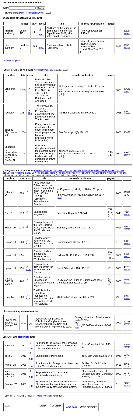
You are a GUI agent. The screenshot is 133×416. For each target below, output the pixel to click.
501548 (127, 155)
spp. (41, 34)
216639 (127, 114)
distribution (23, 337)
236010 (127, 229)
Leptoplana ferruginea (83, 170)
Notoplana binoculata (24, 173)
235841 (127, 243)
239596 (127, 386)
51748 (126, 92)
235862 (127, 283)
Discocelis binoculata (62, 170)
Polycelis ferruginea (43, 170)
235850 (127, 215)
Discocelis (24, 13)
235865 (127, 270)
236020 (127, 257)
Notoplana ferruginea (66, 173)
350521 (127, 324)
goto (61, 94)
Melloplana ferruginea (104, 170)
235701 (127, 48)
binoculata (34, 13)
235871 (127, 33)
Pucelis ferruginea (11, 60)
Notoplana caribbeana (45, 173)
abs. (30, 114)
